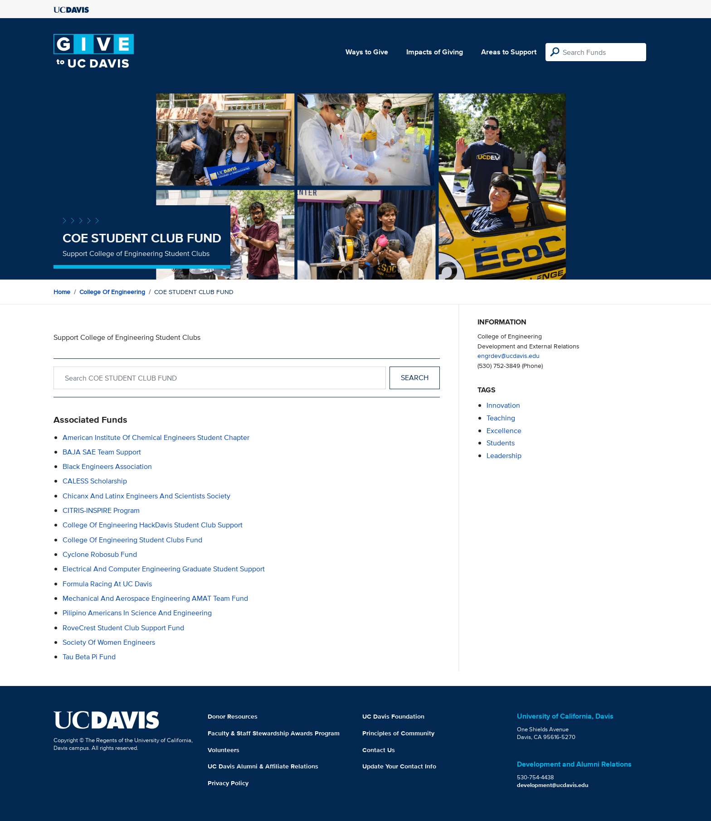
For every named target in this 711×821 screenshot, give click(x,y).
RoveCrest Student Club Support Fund (123, 628)
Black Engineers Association (107, 466)
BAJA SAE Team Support (102, 452)
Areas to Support (508, 52)
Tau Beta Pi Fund (89, 657)
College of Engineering (112, 291)
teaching (501, 418)
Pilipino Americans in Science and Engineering (137, 613)
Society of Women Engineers (109, 642)
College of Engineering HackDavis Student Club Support (153, 525)
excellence (504, 430)
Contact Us (378, 749)
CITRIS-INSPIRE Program (101, 510)
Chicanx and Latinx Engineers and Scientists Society (146, 496)
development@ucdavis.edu (553, 785)
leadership (504, 455)
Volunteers (223, 749)
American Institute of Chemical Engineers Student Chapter (156, 437)
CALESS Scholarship (95, 481)
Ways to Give (367, 52)
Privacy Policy (228, 782)
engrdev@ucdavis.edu (508, 355)
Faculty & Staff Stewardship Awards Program (274, 733)
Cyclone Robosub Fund (100, 554)
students (501, 443)
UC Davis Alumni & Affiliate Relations (263, 766)
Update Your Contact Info (399, 766)
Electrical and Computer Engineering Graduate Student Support (164, 569)
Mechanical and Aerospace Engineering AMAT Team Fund (155, 598)
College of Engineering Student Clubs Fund (132, 540)
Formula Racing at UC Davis (107, 584)
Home (62, 291)
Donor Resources (233, 716)
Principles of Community (398, 733)
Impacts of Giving (434, 52)
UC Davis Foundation (393, 716)
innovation (503, 405)
